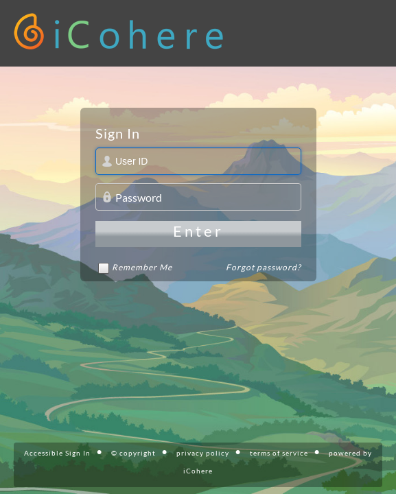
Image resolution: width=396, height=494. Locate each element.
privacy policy (202, 453)
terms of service (279, 453)
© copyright (133, 453)
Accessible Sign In (57, 453)
